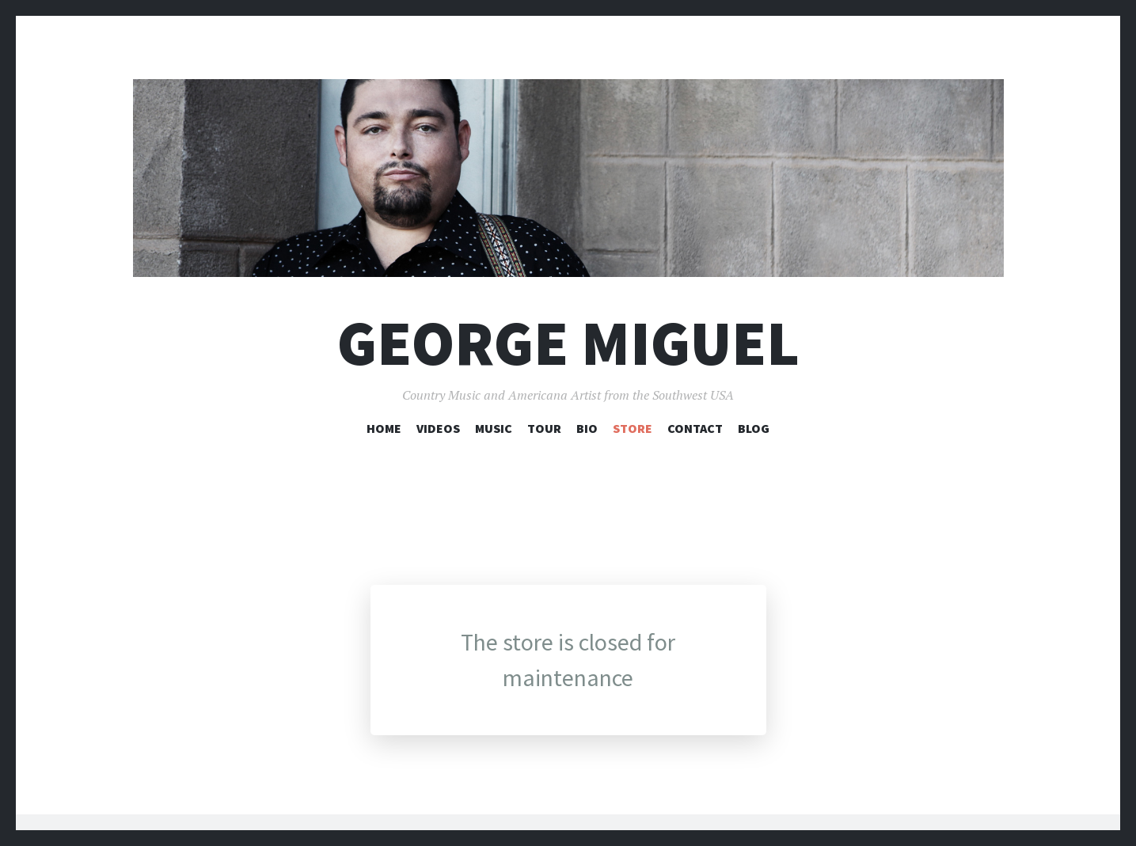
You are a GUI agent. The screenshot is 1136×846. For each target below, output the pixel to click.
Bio (587, 428)
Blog (753, 428)
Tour (544, 428)
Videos (438, 428)
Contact (695, 428)
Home (384, 428)
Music (493, 428)
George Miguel (568, 343)
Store (632, 428)
